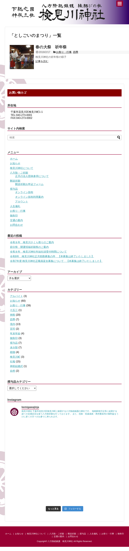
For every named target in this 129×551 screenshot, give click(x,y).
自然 (12, 370)
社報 (12, 361)
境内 (12, 324)
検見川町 (15, 356)
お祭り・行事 (64, 52)
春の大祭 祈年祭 (51, 47)
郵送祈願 (15, 180)
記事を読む (41, 61)
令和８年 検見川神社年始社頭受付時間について (38, 251)
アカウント (21, 201)
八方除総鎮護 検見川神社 (60, 541)
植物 (12, 352)
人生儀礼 (15, 206)
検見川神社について (21, 168)
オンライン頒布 (24, 192)
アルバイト (16, 296)
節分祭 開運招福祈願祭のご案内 (29, 247)
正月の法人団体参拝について (32, 176)
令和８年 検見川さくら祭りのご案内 (32, 242)
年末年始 (15, 333)
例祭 (12, 314)
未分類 (14, 347)
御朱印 (14, 215)
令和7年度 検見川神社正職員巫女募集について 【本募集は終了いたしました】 (56, 261)
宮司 (12, 328)
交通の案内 (16, 220)
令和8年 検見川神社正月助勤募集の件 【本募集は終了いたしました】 (52, 256)
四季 (75, 52)
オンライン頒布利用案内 (29, 197)
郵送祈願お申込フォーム (29, 184)
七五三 (14, 310)
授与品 (14, 188)
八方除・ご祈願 (19, 172)
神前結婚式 (16, 366)
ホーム (14, 158)
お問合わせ (16, 225)
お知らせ (15, 163)
